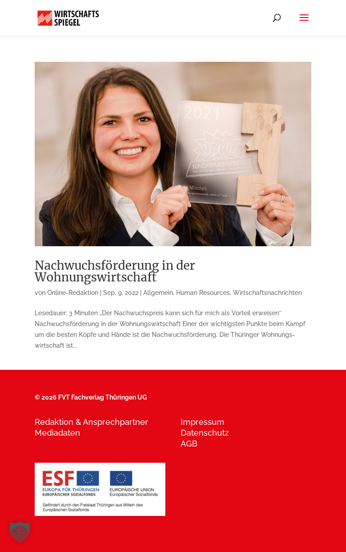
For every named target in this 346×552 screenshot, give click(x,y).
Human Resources (203, 292)
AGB (189, 443)
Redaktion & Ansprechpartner (91, 422)
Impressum (202, 422)
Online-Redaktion (72, 292)
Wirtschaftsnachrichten (267, 292)
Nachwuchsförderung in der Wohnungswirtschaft (115, 271)
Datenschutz (205, 432)
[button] (20, 532)
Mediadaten (57, 432)
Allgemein (158, 292)
